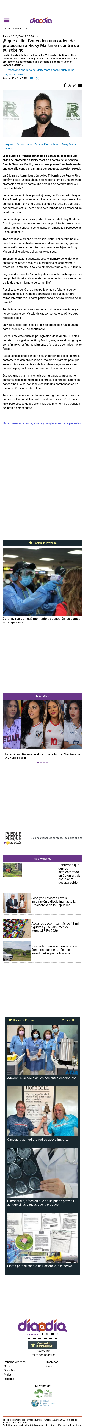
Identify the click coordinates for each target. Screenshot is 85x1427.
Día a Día (9, 1370)
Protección (41, 144)
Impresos (52, 1362)
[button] (9, 732)
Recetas (9, 1379)
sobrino (54, 144)
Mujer (7, 1374)
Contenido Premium (42, 543)
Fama (8, 148)
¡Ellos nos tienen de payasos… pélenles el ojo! (56, 837)
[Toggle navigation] (6, 20)
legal (29, 144)
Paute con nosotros (43, 1355)
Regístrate (43, 1350)
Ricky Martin (69, 144)
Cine (49, 1366)
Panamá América (15, 1362)
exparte (9, 144)
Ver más (68, 1020)
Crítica (8, 1366)
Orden (20, 144)
